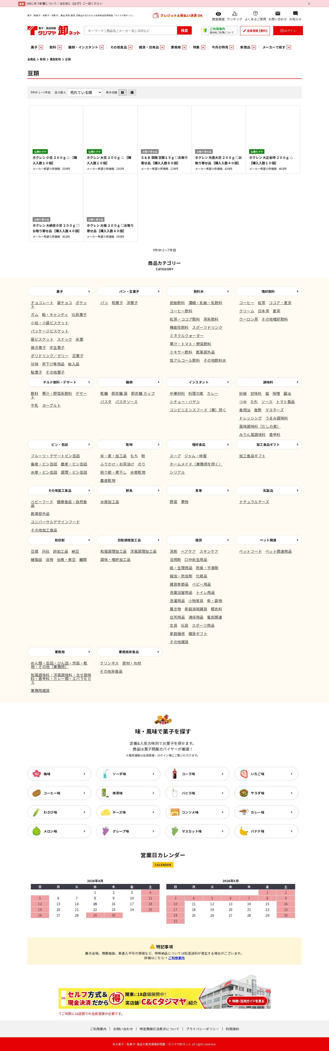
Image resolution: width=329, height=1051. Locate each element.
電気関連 (214, 617)
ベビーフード (42, 501)
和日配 (60, 540)
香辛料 (275, 434)
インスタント (199, 382)
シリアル (177, 472)
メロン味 (50, 831)
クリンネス (109, 663)
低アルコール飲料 (185, 360)
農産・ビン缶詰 (74, 464)
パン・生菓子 (129, 291)
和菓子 (117, 302)
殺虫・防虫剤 (181, 576)
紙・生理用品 (181, 567)
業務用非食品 (129, 651)
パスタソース (126, 401)
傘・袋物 (214, 600)
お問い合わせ (123, 1029)
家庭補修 (177, 633)
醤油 (287, 393)
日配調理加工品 (129, 540)
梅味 (47, 774)
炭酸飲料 (177, 302)
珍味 (34, 364)
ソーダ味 (119, 774)
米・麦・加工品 (113, 455)
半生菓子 (57, 347)
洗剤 (173, 551)
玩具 (184, 625)
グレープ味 (121, 831)
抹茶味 (118, 793)
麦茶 (276, 311)
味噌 (276, 393)
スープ (175, 455)
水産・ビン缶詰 (44, 472)
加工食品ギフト (268, 444)
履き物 (175, 609)
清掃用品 (196, 617)
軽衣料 (216, 609)
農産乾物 (55, 59)
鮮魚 (129, 490)
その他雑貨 (179, 641)
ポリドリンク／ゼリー (50, 355)
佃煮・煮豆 (66, 559)
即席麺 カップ (143, 393)
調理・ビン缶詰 (74, 472)
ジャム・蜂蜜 (195, 455)
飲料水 (199, 291)
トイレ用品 (205, 592)
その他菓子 (55, 372)
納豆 (75, 551)
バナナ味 (257, 831)
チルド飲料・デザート (59, 382)
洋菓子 (132, 302)
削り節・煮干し (113, 472)
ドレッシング (250, 418)
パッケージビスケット (50, 331)
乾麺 (104, 393)
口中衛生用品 (196, 559)
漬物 (49, 559)
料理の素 (196, 393)
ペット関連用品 (278, 551)
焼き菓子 (38, 347)
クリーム (246, 311)
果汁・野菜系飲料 (57, 393)
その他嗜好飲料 (275, 319)
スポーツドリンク (207, 327)
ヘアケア (188, 551)
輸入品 (74, 364)
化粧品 (201, 576)
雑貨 (198, 540)
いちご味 (257, 774)
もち (134, 455)
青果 (198, 490)
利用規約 (232, 1029)
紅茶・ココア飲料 (185, 319)
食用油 (245, 409)
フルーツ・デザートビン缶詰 (55, 455)
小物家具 (196, 600)
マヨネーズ (274, 409)
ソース (267, 401)
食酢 (258, 409)
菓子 (59, 291)
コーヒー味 (52, 793)
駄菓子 (36, 372)
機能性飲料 (179, 327)
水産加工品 (109, 501)
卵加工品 (60, 551)
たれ (254, 401)
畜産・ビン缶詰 (44, 464)
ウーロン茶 (248, 319)
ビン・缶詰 (59, 444)
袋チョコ (64, 302)
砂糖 (243, 393)
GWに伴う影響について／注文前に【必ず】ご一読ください (65, 3)
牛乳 (34, 405)
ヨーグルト (51, 405)
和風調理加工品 (113, 551)
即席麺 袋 (119, 393)
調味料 (268, 382)
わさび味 (50, 812)
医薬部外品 (205, 352)
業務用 (60, 651)
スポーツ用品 (203, 625)
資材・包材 (131, 663)
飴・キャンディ (55, 314)
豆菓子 (78, 355)
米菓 (79, 339)
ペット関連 (268, 540)
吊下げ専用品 (53, 364)
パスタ (106, 401)
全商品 (31, 59)
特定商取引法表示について (159, 1029)
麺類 (129, 382)
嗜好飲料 (268, 291)
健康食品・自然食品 (59, 503)
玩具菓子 (79, 314)
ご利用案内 (176, 957)
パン (104, 302)
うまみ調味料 (276, 418)
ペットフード (250, 551)
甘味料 (256, 393)
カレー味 (257, 812)
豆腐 (34, 551)
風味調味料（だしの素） (260, 426)
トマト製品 (285, 401)
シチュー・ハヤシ (185, 401)
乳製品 (268, 490)
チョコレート (42, 302)
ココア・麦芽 (280, 302)
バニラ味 (188, 793)
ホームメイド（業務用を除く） (196, 464)
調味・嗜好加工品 (115, 559)
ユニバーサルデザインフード (55, 521)
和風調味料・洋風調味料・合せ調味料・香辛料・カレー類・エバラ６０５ (61, 678)
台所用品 (177, 617)
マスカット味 (192, 831)
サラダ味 (257, 793)
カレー (212, 393)
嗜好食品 (198, 444)
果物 (184, 501)
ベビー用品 (201, 584)
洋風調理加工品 (143, 551)
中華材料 (177, 393)
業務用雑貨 (40, 690)
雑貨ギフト (197, 633)
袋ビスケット (42, 339)
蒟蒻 (46, 551)
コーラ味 (188, 774)
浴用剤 (175, 559)
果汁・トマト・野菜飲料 (190, 343)
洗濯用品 (177, 600)
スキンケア (208, 551)
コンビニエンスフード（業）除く (198, 409)
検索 (184, 30)
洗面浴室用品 (181, 592)
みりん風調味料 (252, 434)
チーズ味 (119, 812)
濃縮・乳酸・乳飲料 (205, 302)
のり (141, 464)
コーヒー (246, 302)
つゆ (243, 401)
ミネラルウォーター (187, 335)
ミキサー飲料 (181, 352)
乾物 (42, 59)
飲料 (34, 393)
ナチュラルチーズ (254, 501)
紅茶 (261, 302)
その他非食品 (111, 671)
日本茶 (263, 311)
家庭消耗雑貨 (196, 609)
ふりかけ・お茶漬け (117, 464)
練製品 (36, 559)
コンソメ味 (190, 812)
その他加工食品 (60, 490)
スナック (64, 339)
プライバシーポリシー (202, 1029)
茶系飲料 (211, 319)
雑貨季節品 (179, 584)
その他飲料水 (215, 360)
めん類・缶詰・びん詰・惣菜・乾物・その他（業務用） (59, 664)
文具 (173, 625)
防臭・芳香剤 (207, 567)
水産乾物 (137, 472)
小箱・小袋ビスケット (50, 322)
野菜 (173, 501)
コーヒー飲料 (181, 311)
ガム (34, 314)
